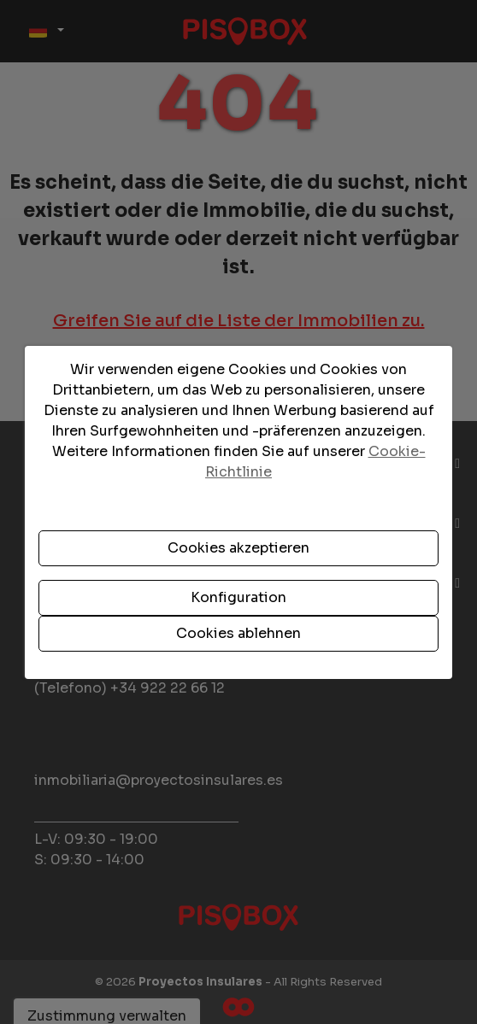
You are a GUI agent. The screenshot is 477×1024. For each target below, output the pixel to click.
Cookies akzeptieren (238, 548)
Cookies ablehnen (238, 633)
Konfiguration (238, 597)
